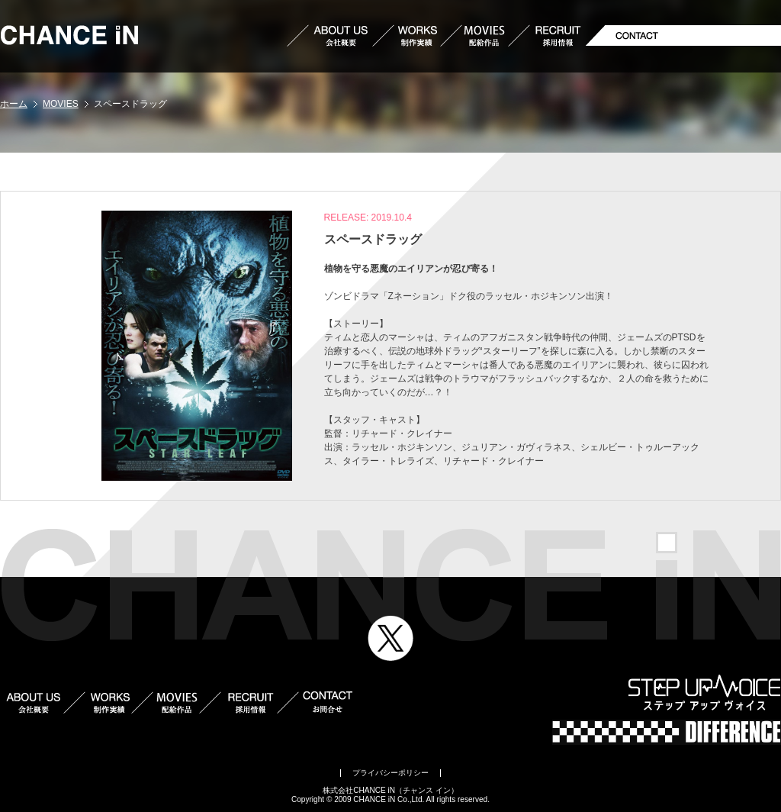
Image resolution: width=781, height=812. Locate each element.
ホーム (13, 103)
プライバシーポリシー (390, 772)
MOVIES (61, 103)
